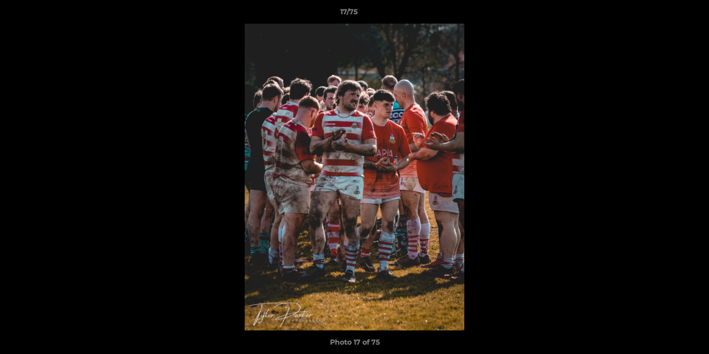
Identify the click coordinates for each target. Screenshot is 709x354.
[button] (668, 14)
